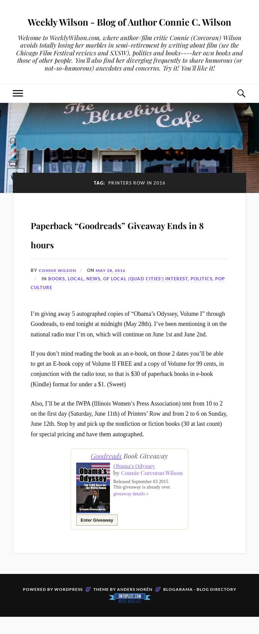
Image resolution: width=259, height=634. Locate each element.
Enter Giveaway (97, 537)
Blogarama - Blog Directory (199, 606)
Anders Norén (134, 606)
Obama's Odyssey (134, 483)
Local (76, 296)
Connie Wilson (59, 287)
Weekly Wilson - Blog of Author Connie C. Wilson (129, 29)
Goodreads (106, 472)
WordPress (68, 606)
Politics (201, 296)
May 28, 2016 (115, 287)
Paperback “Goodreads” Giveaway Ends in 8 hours (118, 249)
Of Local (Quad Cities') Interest (145, 296)
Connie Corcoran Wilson (140, 493)
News (93, 296)
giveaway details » (130, 517)
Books (56, 296)
